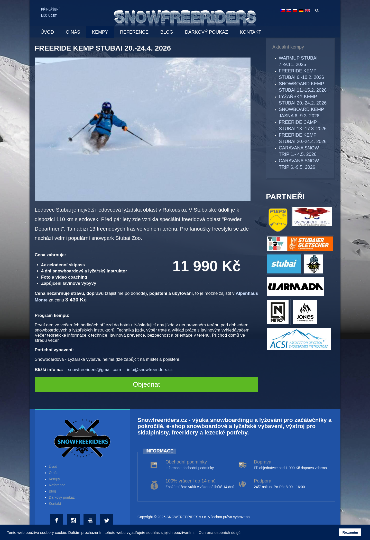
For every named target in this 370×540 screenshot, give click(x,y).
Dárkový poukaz (62, 497)
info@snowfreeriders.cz (150, 369)
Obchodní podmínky (186, 462)
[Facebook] (57, 520)
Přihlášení (50, 9)
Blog (52, 491)
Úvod (53, 467)
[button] (196, 533)
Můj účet (49, 15)
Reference (57, 485)
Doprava (262, 462)
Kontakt (55, 503)
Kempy (54, 479)
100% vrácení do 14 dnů (190, 481)
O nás (53, 473)
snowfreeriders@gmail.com (94, 369)
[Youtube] (91, 520)
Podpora (262, 481)
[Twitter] (107, 520)
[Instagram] (74, 520)
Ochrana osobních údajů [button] (219, 532)
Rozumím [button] (350, 532)
